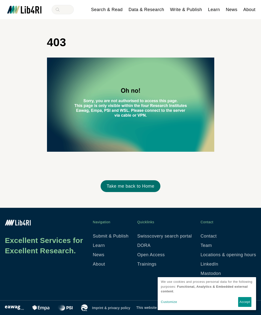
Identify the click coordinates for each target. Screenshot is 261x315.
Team (206, 245)
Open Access (151, 254)
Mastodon (210, 273)
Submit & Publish (110, 236)
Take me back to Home (130, 186)
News (231, 9)
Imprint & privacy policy (111, 308)
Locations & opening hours (228, 254)
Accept (245, 302)
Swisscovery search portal (164, 236)
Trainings (146, 264)
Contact (208, 236)
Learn (214, 9)
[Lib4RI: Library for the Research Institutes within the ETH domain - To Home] (24, 9)
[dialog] (207, 293)
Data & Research (146, 9)
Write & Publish (186, 9)
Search (58, 10)
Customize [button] (169, 302)
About (249, 9)
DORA (144, 245)
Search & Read (107, 9)
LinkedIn (209, 264)
